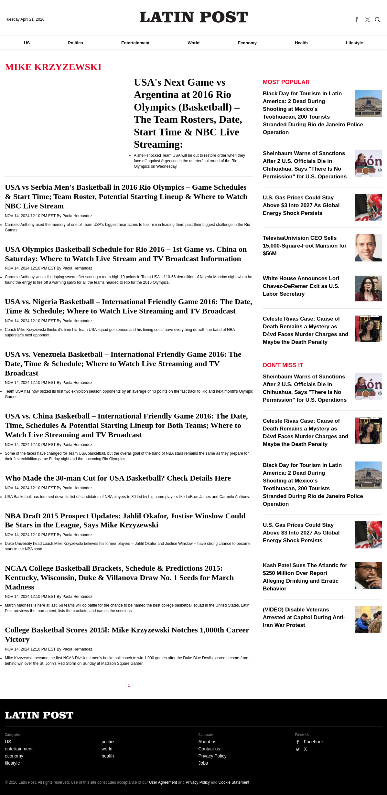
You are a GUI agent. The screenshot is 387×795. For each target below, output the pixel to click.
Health (301, 42)
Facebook (314, 741)
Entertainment (135, 42)
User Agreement (163, 782)
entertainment (19, 748)
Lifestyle (354, 42)
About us (207, 741)
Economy (247, 42)
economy (14, 755)
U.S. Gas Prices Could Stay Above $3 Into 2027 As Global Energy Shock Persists (301, 205)
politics (108, 741)
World (194, 42)
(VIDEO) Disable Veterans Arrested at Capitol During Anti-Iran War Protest (304, 617)
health (108, 755)
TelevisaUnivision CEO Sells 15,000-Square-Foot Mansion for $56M (305, 246)
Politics (75, 42)
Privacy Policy (213, 755)
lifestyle (12, 763)
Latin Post (193, 17)
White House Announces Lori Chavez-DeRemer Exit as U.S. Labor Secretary (301, 286)
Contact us (209, 748)
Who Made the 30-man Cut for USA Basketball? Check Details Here (118, 478)
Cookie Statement (234, 782)
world (107, 748)
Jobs (203, 763)
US (27, 42)
